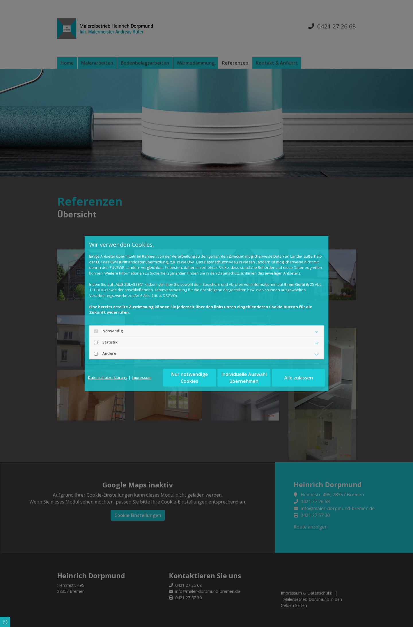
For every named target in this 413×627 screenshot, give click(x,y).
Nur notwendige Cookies (189, 377)
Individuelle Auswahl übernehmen (244, 377)
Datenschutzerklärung (107, 377)
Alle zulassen (298, 378)
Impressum (141, 377)
